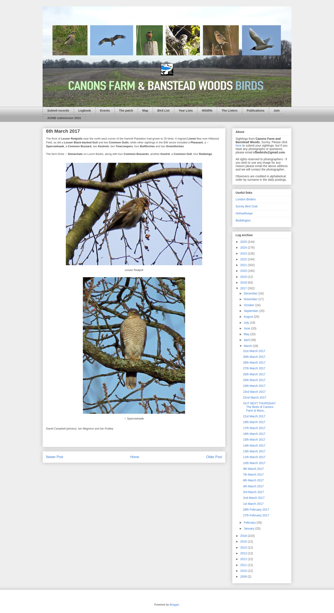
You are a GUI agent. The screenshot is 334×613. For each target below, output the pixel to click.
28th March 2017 (254, 362)
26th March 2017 (254, 374)
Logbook (84, 110)
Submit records (58, 110)
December (251, 293)
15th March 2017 (254, 439)
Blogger (174, 604)
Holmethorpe (244, 213)
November (251, 299)
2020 (244, 270)
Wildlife (207, 110)
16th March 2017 (254, 433)
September (251, 311)
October (249, 305)
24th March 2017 (254, 385)
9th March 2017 (253, 468)
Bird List (163, 110)
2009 (244, 576)
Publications (255, 110)
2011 (244, 565)
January (249, 528)
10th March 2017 (254, 463)
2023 (244, 253)
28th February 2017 (256, 509)
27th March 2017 (254, 368)
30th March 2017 (254, 356)
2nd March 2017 (254, 497)
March (248, 346)
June (247, 328)
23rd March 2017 (254, 391)
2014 (244, 547)
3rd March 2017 (253, 492)
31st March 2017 (254, 351)
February (250, 522)
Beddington (243, 220)
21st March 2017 (254, 416)
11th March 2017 (254, 457)
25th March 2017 (254, 380)
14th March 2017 (254, 445)
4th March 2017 (253, 486)
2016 (244, 535)
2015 (244, 541)
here (239, 145)
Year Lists (186, 110)
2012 (244, 559)
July (247, 322)
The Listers (230, 110)
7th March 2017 (253, 474)
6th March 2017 (253, 480)
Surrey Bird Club (247, 206)
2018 (244, 282)
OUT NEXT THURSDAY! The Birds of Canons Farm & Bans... (259, 407)
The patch (126, 110)
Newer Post (54, 457)
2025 (244, 241)
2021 (244, 265)
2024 (244, 247)
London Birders (246, 199)
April (247, 340)
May (247, 334)
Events (105, 110)
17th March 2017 (254, 428)
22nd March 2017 (254, 397)
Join (277, 110)
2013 (244, 553)
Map (145, 110)
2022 (244, 259)
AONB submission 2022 (64, 118)
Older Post (214, 457)
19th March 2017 (254, 422)
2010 (244, 570)
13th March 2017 (254, 451)
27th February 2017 (256, 515)
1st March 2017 (253, 503)
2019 (244, 276)
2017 (244, 288)
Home (134, 457)
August (249, 316)
